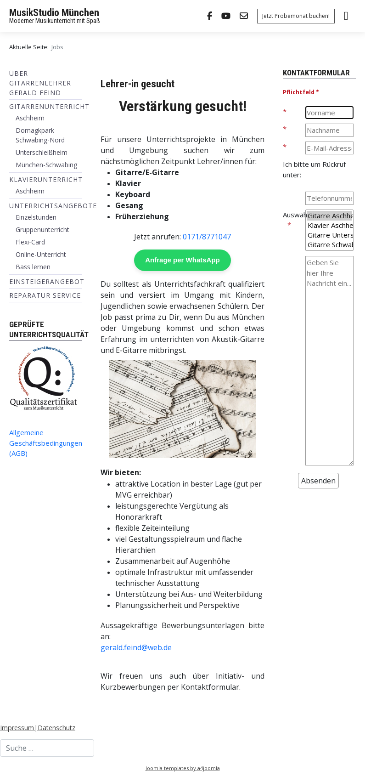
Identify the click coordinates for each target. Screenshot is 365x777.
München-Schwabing (46, 164)
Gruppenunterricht (42, 229)
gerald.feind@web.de (136, 647)
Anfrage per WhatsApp (182, 260)
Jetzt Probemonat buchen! (296, 16)
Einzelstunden (36, 217)
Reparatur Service (45, 295)
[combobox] (47, 748)
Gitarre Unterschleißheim (329, 235)
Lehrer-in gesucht (137, 84)
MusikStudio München (54, 12)
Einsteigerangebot (46, 281)
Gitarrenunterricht (49, 106)
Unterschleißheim (41, 152)
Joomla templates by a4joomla (183, 768)
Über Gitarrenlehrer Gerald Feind (40, 83)
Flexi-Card (30, 242)
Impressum (17, 727)
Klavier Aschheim (329, 225)
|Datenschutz (54, 727)
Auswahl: (294, 214)
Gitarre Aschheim (329, 216)
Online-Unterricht (41, 254)
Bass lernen (33, 266)
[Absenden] (318, 480)
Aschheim (30, 117)
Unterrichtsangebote (53, 205)
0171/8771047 (207, 237)
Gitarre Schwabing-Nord (329, 245)
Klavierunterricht (46, 179)
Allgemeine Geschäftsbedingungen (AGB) (45, 443)
